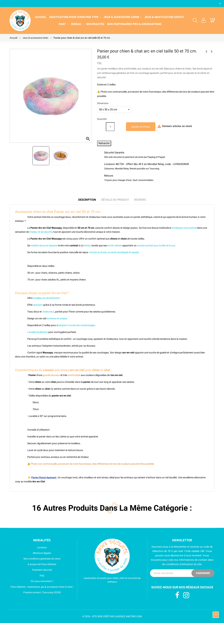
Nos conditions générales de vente (35, 558)
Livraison (28, 547)
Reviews (140, 199)
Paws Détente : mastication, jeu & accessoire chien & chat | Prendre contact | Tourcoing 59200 (41, 589)
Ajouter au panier (140, 126)
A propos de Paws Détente (33, 564)
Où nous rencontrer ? (31, 581)
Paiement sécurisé (31, 569)
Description (87, 199)
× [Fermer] (220, 3)
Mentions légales (30, 553)
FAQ (27, 575)
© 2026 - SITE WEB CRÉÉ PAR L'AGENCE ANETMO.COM (112, 616)
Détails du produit (115, 199)
